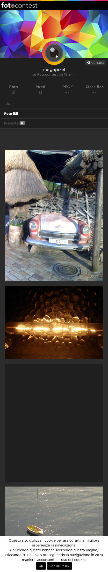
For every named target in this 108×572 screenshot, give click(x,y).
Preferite (14, 123)
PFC (67, 87)
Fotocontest (19, 5)
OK (41, 566)
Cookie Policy (59, 566)
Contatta (95, 63)
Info (7, 103)
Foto (11, 114)
